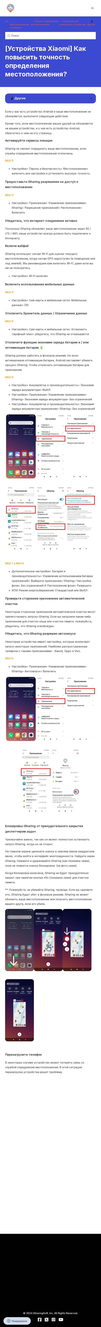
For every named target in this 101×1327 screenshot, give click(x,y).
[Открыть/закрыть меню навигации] (92, 8)
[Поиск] (50, 35)
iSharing (9, 21)
